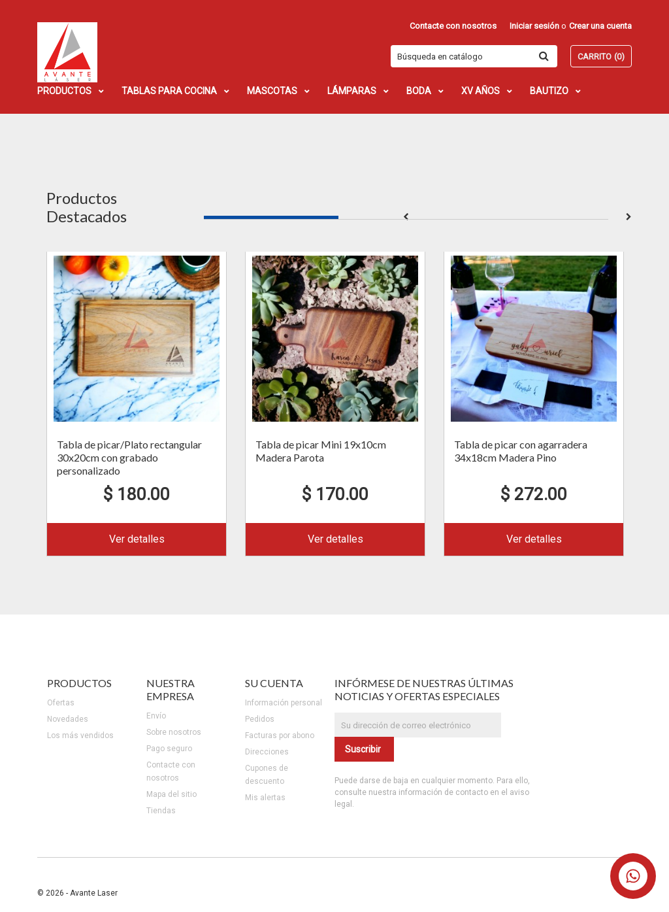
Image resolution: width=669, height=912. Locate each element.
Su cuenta (274, 683)
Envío (156, 715)
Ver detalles (137, 539)
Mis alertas (265, 797)
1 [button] (271, 217)
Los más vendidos (80, 735)
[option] (136, 402)
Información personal (283, 702)
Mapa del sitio (171, 794)
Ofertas (60, 702)
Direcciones (267, 751)
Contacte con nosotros (453, 26)
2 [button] (405, 217)
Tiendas (161, 810)
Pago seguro (169, 748)
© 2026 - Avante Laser (77, 893)
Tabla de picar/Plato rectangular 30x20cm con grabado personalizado (129, 457)
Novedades (67, 719)
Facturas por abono (279, 735)
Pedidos (259, 719)
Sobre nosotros (173, 732)
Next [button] (629, 217)
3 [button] (540, 217)
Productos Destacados (86, 207)
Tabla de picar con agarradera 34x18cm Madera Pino (520, 451)
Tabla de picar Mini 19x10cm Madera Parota (320, 451)
